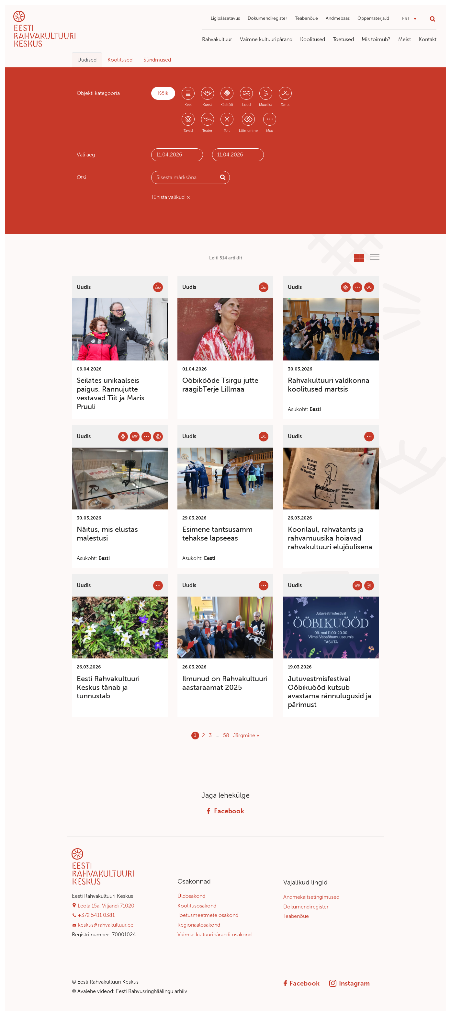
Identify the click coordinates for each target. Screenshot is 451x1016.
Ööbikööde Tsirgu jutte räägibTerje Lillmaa (220, 384)
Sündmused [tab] (157, 60)
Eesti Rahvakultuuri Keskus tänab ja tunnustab (108, 687)
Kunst (207, 105)
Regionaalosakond (198, 925)
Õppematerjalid (373, 18)
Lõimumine (248, 131)
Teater (207, 131)
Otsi (81, 177)
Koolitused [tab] (119, 60)
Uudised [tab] (86, 60)
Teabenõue (306, 18)
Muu (269, 131)
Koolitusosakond (196, 906)
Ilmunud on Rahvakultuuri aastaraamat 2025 (224, 683)
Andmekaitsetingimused (311, 897)
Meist (404, 39)
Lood (246, 105)
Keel (188, 105)
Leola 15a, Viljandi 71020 (106, 906)
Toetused (343, 39)
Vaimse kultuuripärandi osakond (214, 934)
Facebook (225, 811)
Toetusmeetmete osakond (207, 915)
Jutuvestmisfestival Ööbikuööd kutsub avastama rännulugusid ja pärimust (329, 692)
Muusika (265, 105)
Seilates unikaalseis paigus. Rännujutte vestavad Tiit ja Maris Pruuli (110, 393)
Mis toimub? (376, 39)
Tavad (188, 131)
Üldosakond (191, 896)
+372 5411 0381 (96, 915)
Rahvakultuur (217, 39)
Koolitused (312, 39)
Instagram (349, 983)
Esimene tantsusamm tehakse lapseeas (217, 533)
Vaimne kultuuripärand (266, 39)
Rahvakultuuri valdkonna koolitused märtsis (328, 384)
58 (226, 735)
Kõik (163, 93)
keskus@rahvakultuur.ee (105, 925)
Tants (285, 105)
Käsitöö (226, 105)
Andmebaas (338, 18)
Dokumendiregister (267, 18)
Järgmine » (246, 735)
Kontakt (427, 39)
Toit (227, 131)
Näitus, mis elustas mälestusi (107, 533)
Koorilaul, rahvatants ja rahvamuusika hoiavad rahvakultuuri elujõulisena (330, 538)
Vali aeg (86, 155)
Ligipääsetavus (225, 18)
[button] (409, 19)
